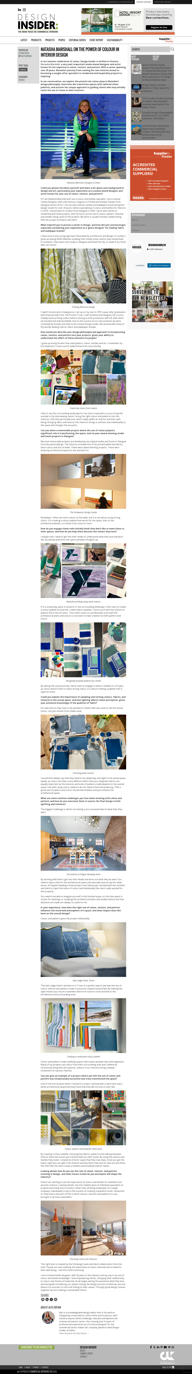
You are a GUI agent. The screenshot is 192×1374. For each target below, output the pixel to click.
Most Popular (135, 58)
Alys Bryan (26, 56)
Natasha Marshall (50, 64)
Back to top (166, 1367)
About (135, 219)
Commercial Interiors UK (120, 2)
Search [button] (172, 49)
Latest (24, 40)
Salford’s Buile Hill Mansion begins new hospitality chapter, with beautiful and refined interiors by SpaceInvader (156, 131)
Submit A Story (139, 225)
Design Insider (143, 2)
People (61, 40)
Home (21, 1367)
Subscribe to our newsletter (36, 1347)
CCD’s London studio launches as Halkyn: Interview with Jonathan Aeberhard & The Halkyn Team (157, 103)
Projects (50, 40)
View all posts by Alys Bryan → (74, 1333)
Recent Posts (156, 58)
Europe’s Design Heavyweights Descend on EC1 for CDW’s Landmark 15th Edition (157, 115)
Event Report (96, 40)
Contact (135, 230)
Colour (22, 69)
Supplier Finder (163, 2)
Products (36, 40)
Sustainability (114, 40)
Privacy (36, 1367)
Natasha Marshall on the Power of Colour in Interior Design (80, 52)
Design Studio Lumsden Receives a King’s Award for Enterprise (156, 88)
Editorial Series (77, 40)
